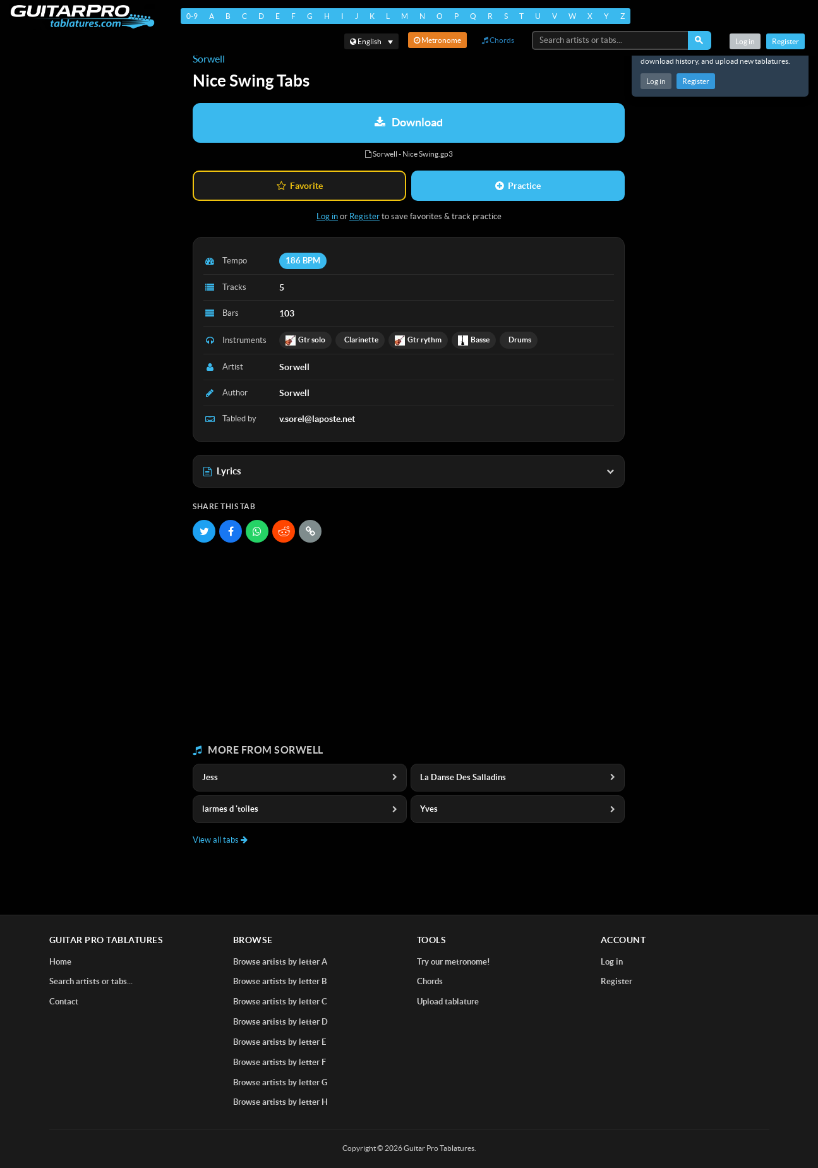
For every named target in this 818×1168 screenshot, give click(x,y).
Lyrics (408, 471)
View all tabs (220, 840)
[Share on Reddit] (283, 531)
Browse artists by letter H (280, 1102)
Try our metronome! (453, 961)
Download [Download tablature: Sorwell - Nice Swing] (409, 122)
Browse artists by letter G (280, 1082)
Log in (656, 81)
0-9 (192, 16)
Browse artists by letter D (280, 1022)
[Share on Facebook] (230, 531)
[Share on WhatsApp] (257, 531)
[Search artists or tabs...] (611, 40)
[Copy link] (310, 531)
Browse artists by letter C (280, 1001)
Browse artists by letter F (279, 1062)
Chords (498, 40)
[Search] (699, 40)
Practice (518, 186)
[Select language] (371, 41)
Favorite (300, 186)
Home (60, 961)
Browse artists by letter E (279, 1042)
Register (695, 81)
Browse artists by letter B (280, 981)
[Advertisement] (409, 643)
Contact (63, 1001)
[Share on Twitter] (204, 531)
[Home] (82, 16)
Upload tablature (448, 1001)
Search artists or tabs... (91, 981)
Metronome (437, 40)
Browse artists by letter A (280, 961)
